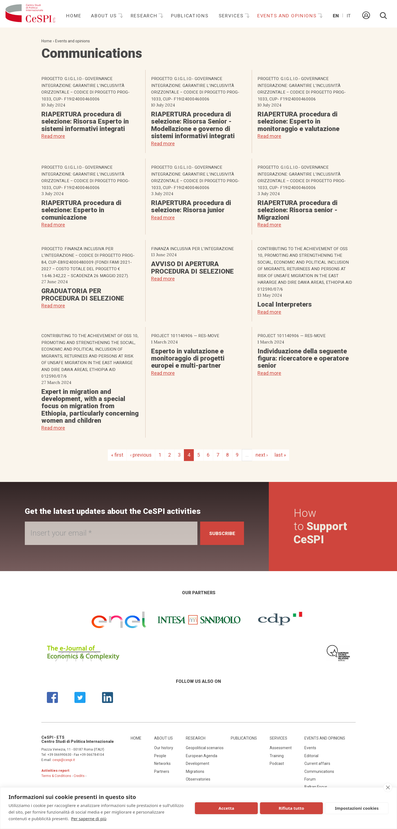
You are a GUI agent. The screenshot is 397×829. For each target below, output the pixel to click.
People (160, 756)
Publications (190, 15)
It (349, 15)
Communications (319, 771)
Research (145, 15)
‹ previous (141, 455)
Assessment (281, 748)
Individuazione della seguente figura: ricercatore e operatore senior (303, 358)
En (336, 15)
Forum (310, 779)
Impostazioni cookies (357, 808)
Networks (162, 763)
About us (104, 15)
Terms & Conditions (56, 776)
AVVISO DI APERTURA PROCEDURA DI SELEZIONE (192, 267)
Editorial (311, 756)
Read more (53, 136)
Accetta (226, 808)
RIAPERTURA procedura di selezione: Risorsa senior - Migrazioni (297, 210)
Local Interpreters (284, 304)
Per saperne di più (88, 818)
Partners (161, 771)
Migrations (195, 771)
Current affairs (317, 763)
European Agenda (201, 756)
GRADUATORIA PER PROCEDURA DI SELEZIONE (82, 294)
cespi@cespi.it (63, 760)
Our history (163, 748)
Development (197, 763)
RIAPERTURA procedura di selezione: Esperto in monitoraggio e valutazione (298, 121)
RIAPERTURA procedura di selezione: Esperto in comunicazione (81, 210)
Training (277, 756)
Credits (79, 776)
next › (262, 455)
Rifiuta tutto (291, 808)
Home (73, 15)
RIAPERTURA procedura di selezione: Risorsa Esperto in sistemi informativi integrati (85, 121)
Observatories (198, 779)
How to (321, 526)
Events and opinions (287, 15)
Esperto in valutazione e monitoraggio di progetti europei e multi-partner (187, 358)
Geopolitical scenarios (205, 748)
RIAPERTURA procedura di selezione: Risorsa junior (191, 206)
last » (280, 455)
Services (232, 15)
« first (117, 455)
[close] (387, 787)
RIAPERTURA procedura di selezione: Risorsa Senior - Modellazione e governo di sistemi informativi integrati (193, 125)
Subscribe (220, 533)
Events (310, 748)
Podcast (277, 763)
